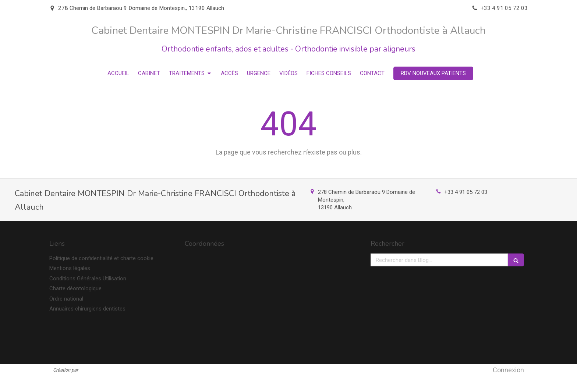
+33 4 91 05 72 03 (465, 192)
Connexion (508, 370)
